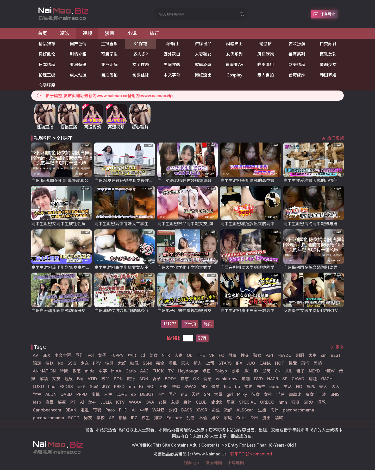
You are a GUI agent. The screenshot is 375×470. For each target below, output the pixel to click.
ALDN (51, 394)
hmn (283, 402)
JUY (106, 386)
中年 (144, 410)
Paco (110, 410)
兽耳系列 (297, 54)
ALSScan (245, 410)
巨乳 (79, 355)
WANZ (158, 410)
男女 (215, 417)
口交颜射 (328, 43)
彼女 (255, 394)
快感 (176, 386)
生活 (288, 386)
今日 (254, 417)
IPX (239, 363)
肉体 (274, 410)
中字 (103, 371)
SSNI (147, 363)
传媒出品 (203, 43)
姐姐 (84, 410)
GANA (265, 363)
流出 (266, 417)
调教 (321, 402)
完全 (160, 363)
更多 (339, 347)
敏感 (76, 371)
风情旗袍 (265, 54)
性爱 (293, 363)
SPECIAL (247, 402)
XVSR (201, 410)
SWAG (190, 386)
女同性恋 (140, 64)
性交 (245, 355)
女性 (162, 402)
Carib (131, 371)
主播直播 (109, 43)
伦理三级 (47, 75)
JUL (288, 371)
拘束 (158, 417)
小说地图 (235, 462)
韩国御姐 (328, 75)
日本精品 (47, 64)
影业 (215, 410)
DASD (66, 394)
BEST (336, 355)
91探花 (140, 43)
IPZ (134, 417)
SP (285, 378)
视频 (87, 33)
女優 (175, 402)
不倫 (203, 417)
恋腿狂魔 (47, 85)
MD (204, 386)
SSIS (71, 363)
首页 (42, 33)
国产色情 (78, 43)
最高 (266, 371)
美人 (323, 386)
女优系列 (234, 54)
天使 (81, 386)
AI (134, 410)
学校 (100, 417)
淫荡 (280, 394)
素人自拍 (265, 75)
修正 (206, 371)
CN (277, 371)
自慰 (184, 378)
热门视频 (335, 138)
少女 (84, 363)
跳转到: (173, 338)
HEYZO (285, 355)
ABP (164, 386)
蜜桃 (95, 394)
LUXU (38, 386)
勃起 (318, 363)
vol (91, 355)
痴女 (309, 394)
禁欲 (279, 417)
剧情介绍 (78, 54)
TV (171, 371)
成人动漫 (78, 75)
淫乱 (172, 363)
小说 (132, 33)
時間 (64, 371)
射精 (232, 355)
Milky (242, 394)
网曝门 (172, 43)
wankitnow (227, 378)
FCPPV (117, 355)
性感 (109, 363)
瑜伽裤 (265, 43)
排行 (154, 33)
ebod (274, 386)
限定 (37, 363)
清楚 (313, 378)
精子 (300, 371)
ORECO (267, 402)
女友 (56, 378)
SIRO (308, 402)
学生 (37, 394)
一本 (322, 394)
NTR (166, 355)
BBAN (70, 410)
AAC (144, 371)
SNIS (335, 394)
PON (118, 378)
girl (230, 394)
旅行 (131, 378)
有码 (97, 410)
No (60, 363)
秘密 (62, 402)
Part (269, 355)
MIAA (116, 371)
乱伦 (190, 417)
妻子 (156, 378)
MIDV (329, 371)
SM (207, 394)
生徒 (262, 410)
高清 (305, 363)
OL (189, 355)
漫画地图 (213, 462)
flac (227, 386)
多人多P (140, 54)
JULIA (106, 402)
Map (37, 402)
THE (201, 355)
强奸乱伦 (47, 54)
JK (246, 371)
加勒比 (295, 394)
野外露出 (172, 54)
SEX (46, 355)
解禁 (44, 378)
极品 (105, 378)
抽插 (122, 417)
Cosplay (234, 75)
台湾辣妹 (297, 75)
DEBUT (147, 394)
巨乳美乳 (328, 54)
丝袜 (92, 402)
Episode (174, 417)
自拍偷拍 (109, 75)
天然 (195, 394)
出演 (94, 386)
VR (212, 355)
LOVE (121, 394)
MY (161, 394)
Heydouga (188, 371)
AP (111, 417)
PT (73, 402)
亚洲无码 (109, 64)
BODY (170, 378)
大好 (122, 363)
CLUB (201, 402)
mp (184, 394)
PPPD (81, 394)
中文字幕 (172, 75)
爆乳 (311, 386)
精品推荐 (47, 43)
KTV (120, 402)
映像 (134, 363)
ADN (143, 378)
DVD (258, 378)
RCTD (74, 417)
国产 (172, 394)
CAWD (298, 378)
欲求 (235, 371)
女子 (102, 355)
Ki (141, 386)
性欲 (49, 363)
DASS (186, 410)
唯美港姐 (265, 64)
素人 (185, 363)
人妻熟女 (203, 54)
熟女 (257, 355)
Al (82, 402)
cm (324, 355)
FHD (123, 410)
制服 (300, 355)
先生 (261, 386)
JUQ (251, 363)
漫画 (109, 33)
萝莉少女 (328, 64)
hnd (51, 386)
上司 (210, 363)
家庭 (228, 417)
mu (132, 386)
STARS (225, 363)
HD (299, 386)
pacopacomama (298, 410)
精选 (65, 33)
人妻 (178, 355)
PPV (97, 363)
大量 (218, 394)
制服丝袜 (140, 75)
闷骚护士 (234, 43)
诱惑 (207, 378)
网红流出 (203, 75)
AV (35, 355)
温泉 (69, 378)
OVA (150, 402)
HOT (279, 363)
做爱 (215, 386)
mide (90, 371)
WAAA (135, 402)
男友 (88, 417)
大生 (312, 355)
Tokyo (221, 371)
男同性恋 (172, 64)
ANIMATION (44, 371)
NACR (272, 378)
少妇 (173, 410)
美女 (153, 355)
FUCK (158, 371)
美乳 (151, 386)
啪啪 (246, 378)
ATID (92, 378)
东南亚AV (234, 64)
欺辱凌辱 (203, 64)
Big (80, 378)
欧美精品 (297, 64)
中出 (132, 355)
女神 (268, 394)
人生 (108, 394)
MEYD (314, 371)
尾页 (208, 323)
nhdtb (216, 402)
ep (133, 394)
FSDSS (66, 386)
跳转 (202, 338)
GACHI (327, 378)
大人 (336, 386)
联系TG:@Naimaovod (251, 454)
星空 (231, 402)
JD (255, 371)
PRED (119, 386)
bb (237, 386)
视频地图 (192, 462)
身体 (187, 402)
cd (142, 355)
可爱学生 (109, 54)
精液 (295, 402)
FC (221, 355)
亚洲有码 (78, 64)
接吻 (248, 386)
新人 (197, 363)
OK (196, 378)
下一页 (190, 323)
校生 (145, 417)
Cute (241, 417)
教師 (228, 410)
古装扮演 (297, 43)
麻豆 (49, 402)
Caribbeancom (47, 410)
